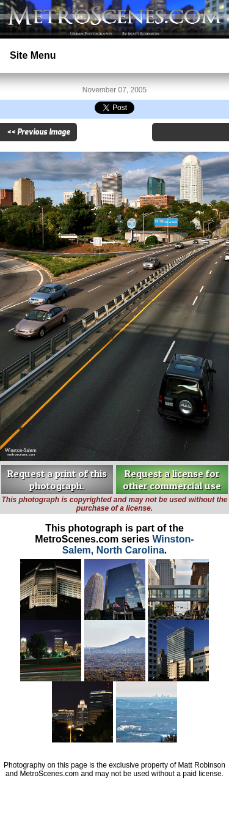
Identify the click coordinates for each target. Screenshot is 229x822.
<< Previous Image (38, 132)
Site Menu (33, 55)
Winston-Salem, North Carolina (128, 544)
